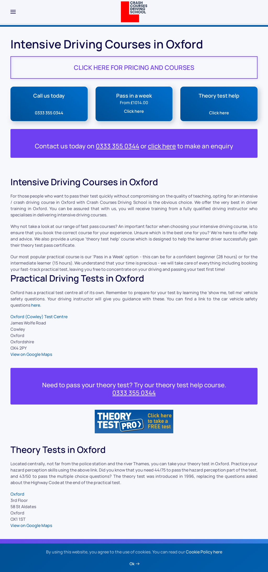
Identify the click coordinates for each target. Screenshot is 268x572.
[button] (13, 12)
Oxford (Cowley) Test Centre (39, 316)
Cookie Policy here (204, 552)
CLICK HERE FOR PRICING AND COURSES (134, 67)
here (35, 305)
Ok (132, 564)
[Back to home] (134, 12)
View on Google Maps (31, 354)
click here (162, 146)
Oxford (17, 494)
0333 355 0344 (117, 146)
